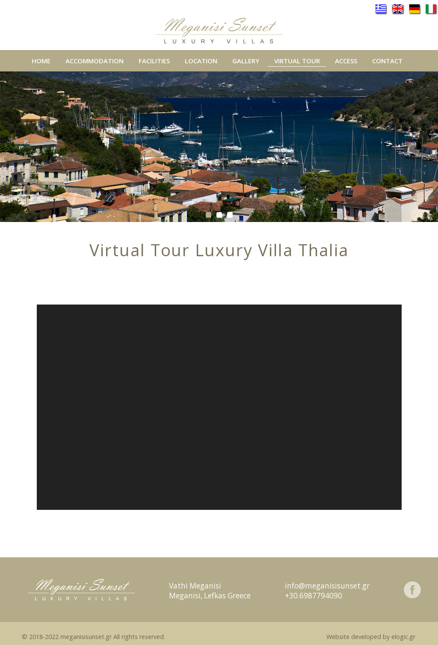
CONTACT (387, 61)
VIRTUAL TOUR (297, 61)
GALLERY (245, 61)
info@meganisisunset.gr (327, 586)
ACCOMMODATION (94, 60)
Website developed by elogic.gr (370, 637)
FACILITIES (154, 61)
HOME (41, 61)
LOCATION (201, 61)
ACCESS (346, 61)
